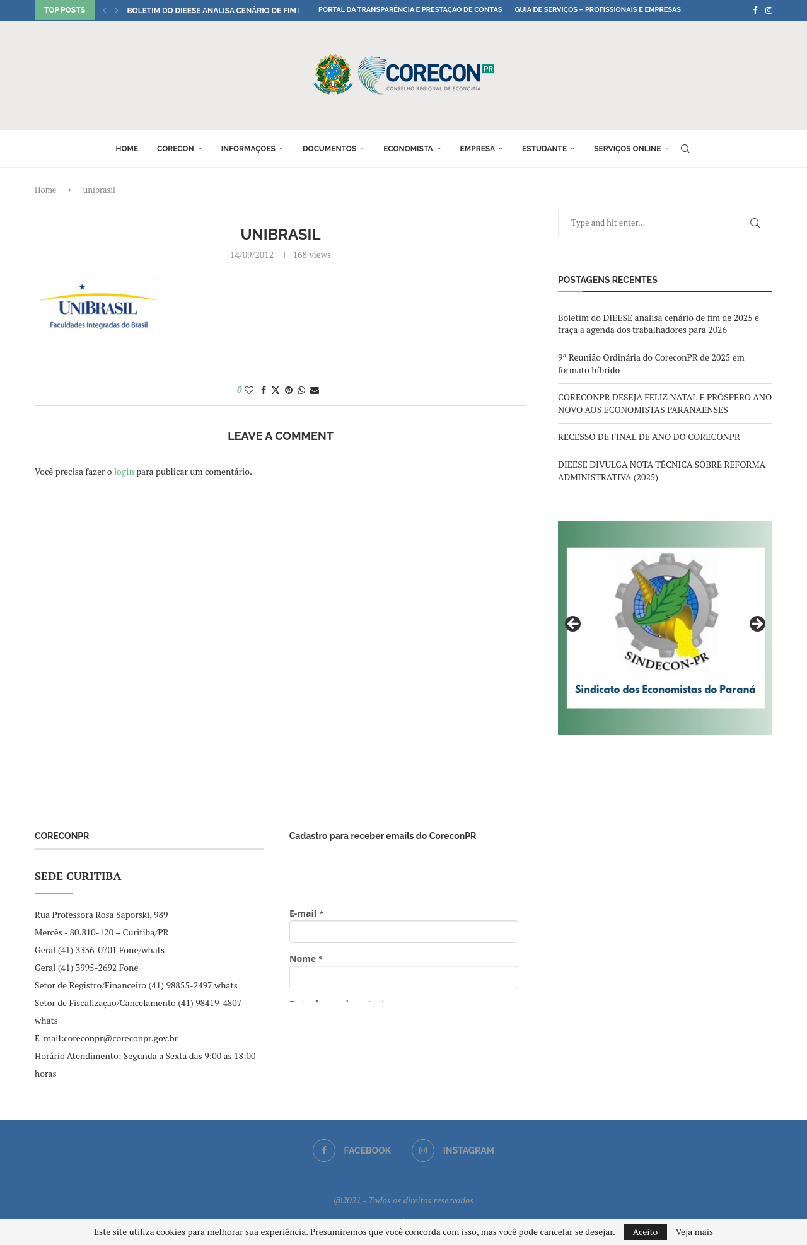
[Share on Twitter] (275, 390)
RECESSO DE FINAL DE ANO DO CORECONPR (649, 437)
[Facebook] (755, 10)
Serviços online (627, 148)
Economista (408, 148)
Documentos (329, 148)
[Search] (685, 148)
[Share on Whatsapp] (301, 390)
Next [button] (756, 624)
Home (126, 148)
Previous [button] (573, 624)
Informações (248, 148)
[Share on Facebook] (263, 390)
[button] (105, 10)
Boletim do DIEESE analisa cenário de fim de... (220, 10)
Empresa (478, 148)
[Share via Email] (314, 390)
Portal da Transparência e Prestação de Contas (410, 10)
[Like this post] (249, 390)
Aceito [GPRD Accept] (645, 1231)
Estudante (544, 148)
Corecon (175, 148)
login (124, 471)
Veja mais (694, 1231)
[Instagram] (768, 10)
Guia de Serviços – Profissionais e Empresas (597, 10)
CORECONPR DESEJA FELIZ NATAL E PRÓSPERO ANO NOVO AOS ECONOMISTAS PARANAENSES (665, 403)
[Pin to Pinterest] (289, 390)
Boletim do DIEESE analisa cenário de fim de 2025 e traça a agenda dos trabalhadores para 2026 (658, 323)
